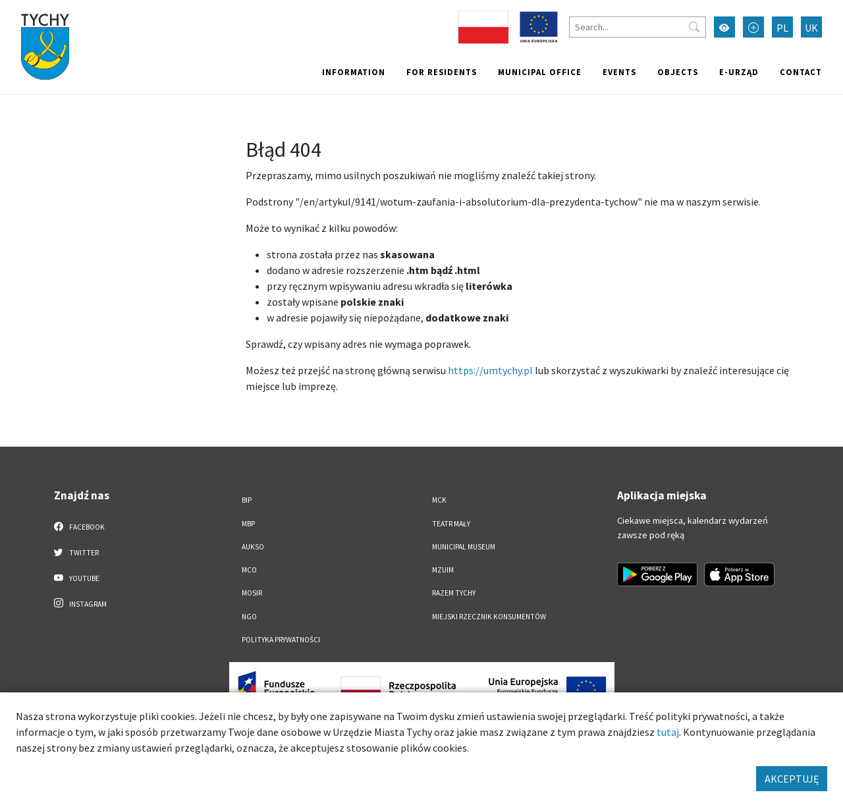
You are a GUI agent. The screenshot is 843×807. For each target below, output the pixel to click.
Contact (801, 72)
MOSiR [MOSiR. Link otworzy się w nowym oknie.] (252, 593)
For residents (441, 72)
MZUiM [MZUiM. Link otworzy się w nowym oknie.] (443, 569)
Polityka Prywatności (281, 639)
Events (619, 72)
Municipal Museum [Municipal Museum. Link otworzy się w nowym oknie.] (463, 546)
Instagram (80, 603)
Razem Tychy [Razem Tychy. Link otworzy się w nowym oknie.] (454, 593)
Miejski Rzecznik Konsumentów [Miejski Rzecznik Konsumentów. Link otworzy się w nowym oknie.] (489, 616)
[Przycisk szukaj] (694, 27)
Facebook (79, 526)
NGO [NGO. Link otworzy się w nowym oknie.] (249, 616)
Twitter (76, 552)
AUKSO (253, 546)
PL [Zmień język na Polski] (782, 27)
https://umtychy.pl (490, 370)
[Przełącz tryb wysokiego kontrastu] (724, 27)
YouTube (76, 578)
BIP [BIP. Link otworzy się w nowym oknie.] (247, 500)
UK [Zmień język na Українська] (811, 27)
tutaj (668, 731)
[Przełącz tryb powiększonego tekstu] (753, 27)
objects (677, 72)
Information (353, 72)
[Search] (637, 27)
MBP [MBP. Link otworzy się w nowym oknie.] (248, 523)
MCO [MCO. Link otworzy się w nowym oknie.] (249, 569)
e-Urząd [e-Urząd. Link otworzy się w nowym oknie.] (739, 72)
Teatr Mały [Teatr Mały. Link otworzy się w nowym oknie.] (451, 523)
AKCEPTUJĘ (792, 778)
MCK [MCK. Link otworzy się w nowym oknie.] (439, 500)
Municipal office (540, 72)
